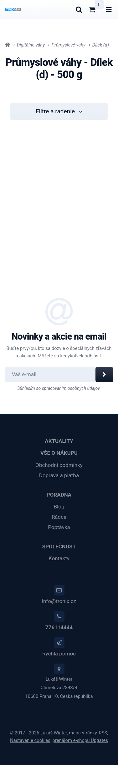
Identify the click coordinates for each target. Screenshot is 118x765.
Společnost (59, 546)
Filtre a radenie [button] (59, 111)
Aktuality (59, 441)
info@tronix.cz (59, 601)
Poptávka (59, 527)
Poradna (59, 495)
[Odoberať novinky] (53, 374)
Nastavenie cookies (30, 740)
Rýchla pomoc (59, 653)
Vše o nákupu (59, 453)
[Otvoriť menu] (108, 9)
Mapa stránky (83, 733)
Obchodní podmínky (59, 465)
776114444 (59, 627)
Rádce (59, 517)
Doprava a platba (59, 475)
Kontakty (59, 558)
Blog (59, 506)
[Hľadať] (78, 9)
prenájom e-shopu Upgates (80, 740)
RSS (103, 733)
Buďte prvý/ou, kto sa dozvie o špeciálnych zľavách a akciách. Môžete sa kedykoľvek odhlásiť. (59, 352)
